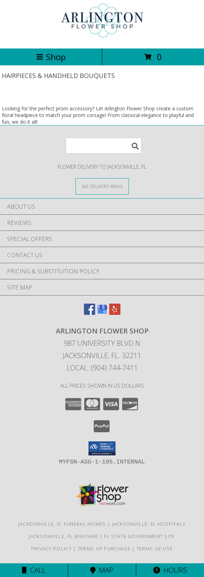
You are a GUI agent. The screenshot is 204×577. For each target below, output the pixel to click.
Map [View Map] (101, 570)
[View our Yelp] (114, 313)
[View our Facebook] (89, 313)
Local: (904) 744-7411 (102, 367)
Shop (51, 57)
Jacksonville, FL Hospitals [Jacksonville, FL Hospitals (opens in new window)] (149, 524)
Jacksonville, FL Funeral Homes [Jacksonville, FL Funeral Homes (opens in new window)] (62, 524)
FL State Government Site (139, 536)
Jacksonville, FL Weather (63, 536)
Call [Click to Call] (34, 570)
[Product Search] (104, 146)
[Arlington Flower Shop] (102, 38)
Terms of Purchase (104, 548)
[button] (102, 448)
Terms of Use (155, 548)
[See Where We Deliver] (102, 186)
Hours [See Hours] (170, 570)
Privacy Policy (51, 548)
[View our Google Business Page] (102, 313)
